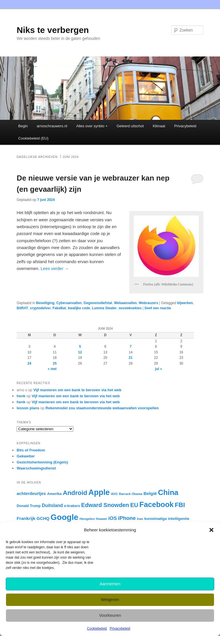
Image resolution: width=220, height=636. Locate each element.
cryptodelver (40, 308)
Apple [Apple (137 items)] (99, 492)
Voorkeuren (110, 615)
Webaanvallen (125, 303)
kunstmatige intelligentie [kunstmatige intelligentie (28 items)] (166, 518)
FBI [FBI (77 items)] (180, 504)
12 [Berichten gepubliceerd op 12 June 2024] (80, 352)
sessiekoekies (130, 308)
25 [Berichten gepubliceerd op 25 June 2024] (54, 363)
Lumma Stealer (104, 308)
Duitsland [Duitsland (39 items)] (52, 505)
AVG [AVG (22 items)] (114, 494)
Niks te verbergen (53, 30)
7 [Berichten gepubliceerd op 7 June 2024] (131, 347)
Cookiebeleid (97, 629)
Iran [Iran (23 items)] (140, 519)
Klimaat (159, 126)
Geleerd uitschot (130, 126)
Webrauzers (148, 303)
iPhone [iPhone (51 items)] (127, 518)
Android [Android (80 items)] (75, 492)
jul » (158, 369)
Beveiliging (45, 303)
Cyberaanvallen (69, 303)
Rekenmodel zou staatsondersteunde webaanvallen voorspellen (102, 408)
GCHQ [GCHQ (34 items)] (42, 518)
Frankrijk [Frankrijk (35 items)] (26, 518)
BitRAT (22, 308)
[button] (211, 530)
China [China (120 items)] (168, 492)
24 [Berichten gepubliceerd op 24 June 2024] (29, 363)
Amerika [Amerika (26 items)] (54, 494)
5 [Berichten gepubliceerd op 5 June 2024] (80, 347)
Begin (23, 126)
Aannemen (110, 583)
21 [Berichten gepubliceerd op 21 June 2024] (130, 358)
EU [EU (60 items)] (134, 505)
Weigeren (110, 599)
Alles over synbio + (91, 126)
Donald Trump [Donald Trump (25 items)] (29, 506)
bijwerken (185, 303)
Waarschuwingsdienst (36, 468)
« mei (52, 369)
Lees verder (55, 268)
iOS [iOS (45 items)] (112, 518)
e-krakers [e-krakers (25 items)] (72, 506)
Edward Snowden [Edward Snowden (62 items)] (105, 505)
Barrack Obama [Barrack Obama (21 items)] (130, 494)
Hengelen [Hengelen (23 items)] (87, 519)
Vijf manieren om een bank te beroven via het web (77, 390)
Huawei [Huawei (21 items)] (101, 518)
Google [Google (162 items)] (64, 517)
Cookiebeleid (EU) (33, 138)
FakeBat (59, 308)
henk (21, 396)
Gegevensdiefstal (98, 303)
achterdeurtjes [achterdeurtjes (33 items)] (31, 493)
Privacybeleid (120, 629)
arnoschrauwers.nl (52, 126)
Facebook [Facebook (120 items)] (157, 504)
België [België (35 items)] (150, 493)
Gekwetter (26, 456)
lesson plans (28, 408)
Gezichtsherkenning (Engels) (42, 462)
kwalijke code (79, 308)
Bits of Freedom (31, 450)
